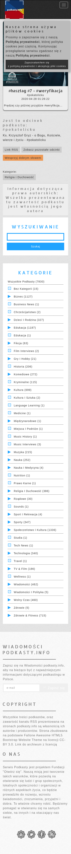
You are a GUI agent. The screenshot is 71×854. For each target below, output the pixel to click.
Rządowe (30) (23, 498)
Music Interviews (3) (27, 444)
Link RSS (11, 149)
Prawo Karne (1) (25, 483)
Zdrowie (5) (21, 607)
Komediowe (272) (25, 374)
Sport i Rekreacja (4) (28, 514)
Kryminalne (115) (25, 382)
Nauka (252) (22, 459)
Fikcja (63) (21, 343)
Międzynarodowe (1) (27, 421)
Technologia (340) (26, 553)
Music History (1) (25, 436)
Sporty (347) (22, 522)
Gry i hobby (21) (25, 358)
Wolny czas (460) (26, 599)
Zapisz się (54, 688)
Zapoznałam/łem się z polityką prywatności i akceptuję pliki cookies (37, 64)
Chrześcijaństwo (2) (27, 312)
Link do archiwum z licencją (36, 744)
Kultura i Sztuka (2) (27, 397)
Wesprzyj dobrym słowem (23, 157)
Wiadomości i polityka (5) (31, 592)
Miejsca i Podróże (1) (28, 428)
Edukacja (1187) (25, 327)
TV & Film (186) (24, 568)
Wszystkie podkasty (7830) (26, 281)
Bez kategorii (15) (26, 288)
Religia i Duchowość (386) (31, 491)
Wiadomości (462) (26, 584)
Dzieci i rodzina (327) (29, 319)
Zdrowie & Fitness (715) (30, 615)
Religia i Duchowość (19, 177)
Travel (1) (20, 561)
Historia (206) (23, 366)
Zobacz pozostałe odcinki (41, 149)
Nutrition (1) (22, 475)
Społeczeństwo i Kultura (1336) (35, 529)
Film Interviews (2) (26, 351)
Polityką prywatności (23, 41)
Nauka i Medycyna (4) (29, 467)
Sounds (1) (21, 506)
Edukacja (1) (22, 335)
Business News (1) (26, 304)
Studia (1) (20, 537)
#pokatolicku (19, 129)
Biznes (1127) (23, 296)
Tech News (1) (23, 545)
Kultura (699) (23, 389)
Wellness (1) (22, 576)
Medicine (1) (22, 413)
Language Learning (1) (29, 405)
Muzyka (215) (23, 452)
